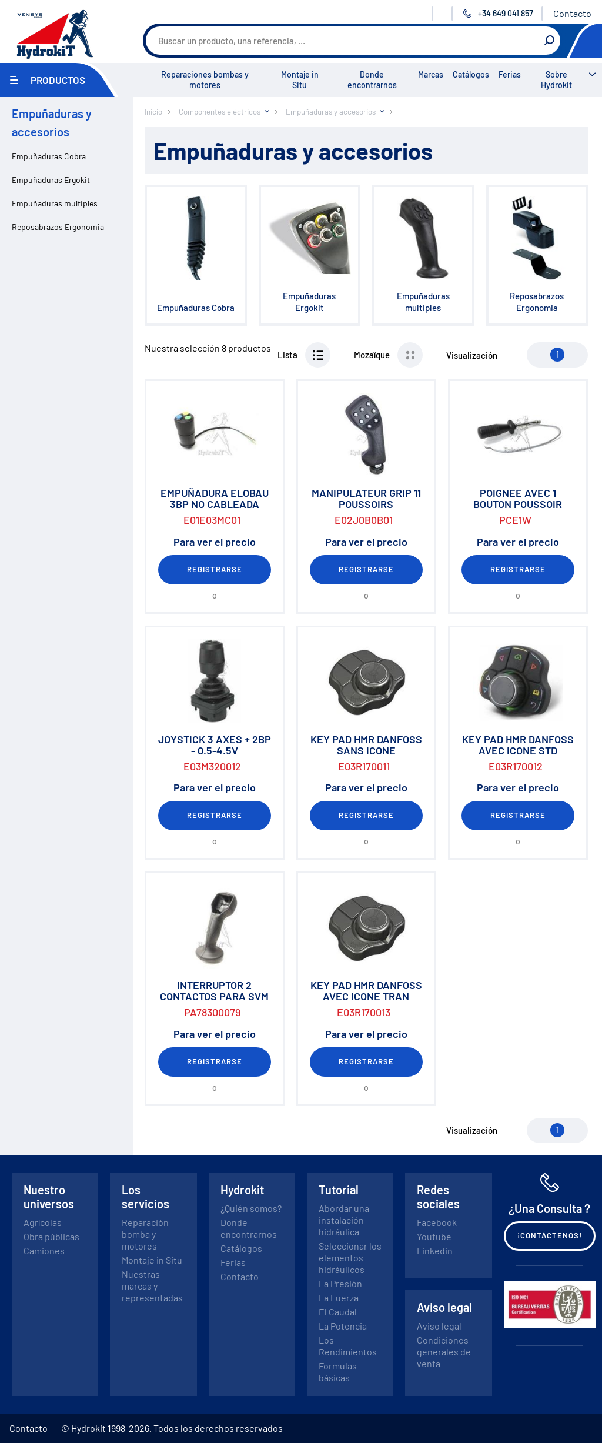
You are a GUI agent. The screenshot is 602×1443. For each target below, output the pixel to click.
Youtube (434, 1236)
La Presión (340, 1283)
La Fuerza (339, 1297)
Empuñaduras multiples (55, 203)
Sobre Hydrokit (556, 79)
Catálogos (471, 74)
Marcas (430, 74)
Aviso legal (439, 1325)
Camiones (44, 1250)
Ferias (510, 74)
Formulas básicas (338, 1371)
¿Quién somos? (251, 1208)
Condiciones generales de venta (444, 1351)
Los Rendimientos (348, 1345)
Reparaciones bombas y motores (205, 79)
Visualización (471, 355)
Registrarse (214, 569)
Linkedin (435, 1250)
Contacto (572, 13)
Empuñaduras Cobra (49, 156)
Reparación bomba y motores (145, 1234)
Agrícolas (43, 1222)
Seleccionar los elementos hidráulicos (350, 1257)
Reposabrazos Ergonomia (58, 227)
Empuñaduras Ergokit (51, 180)
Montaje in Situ (300, 79)
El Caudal (338, 1311)
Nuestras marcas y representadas (152, 1285)
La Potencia (343, 1325)
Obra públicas (51, 1236)
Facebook (437, 1222)
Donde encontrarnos (372, 79)
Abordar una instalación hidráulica (344, 1219)
